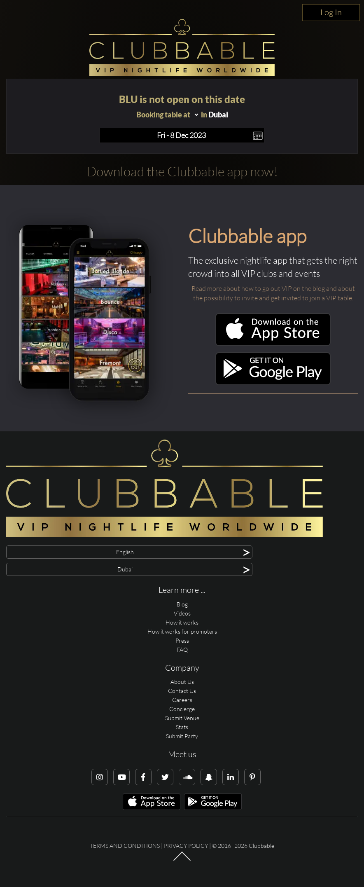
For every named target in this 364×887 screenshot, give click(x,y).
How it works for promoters (182, 631)
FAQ (182, 649)
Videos (182, 613)
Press (182, 640)
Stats (182, 726)
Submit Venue (182, 717)
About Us (182, 681)
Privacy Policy (186, 845)
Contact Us (182, 690)
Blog (182, 604)
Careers (182, 699)
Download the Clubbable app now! (182, 171)
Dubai (218, 114)
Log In (331, 12)
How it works (182, 622)
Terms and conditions (125, 845)
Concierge (182, 708)
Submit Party (182, 736)
